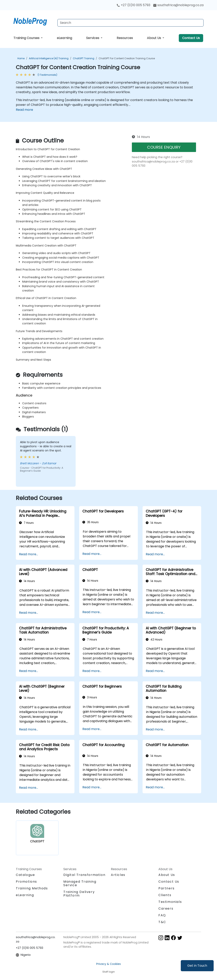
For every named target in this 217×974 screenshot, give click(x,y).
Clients (164, 895)
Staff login (108, 971)
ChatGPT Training (83, 58)
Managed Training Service (79, 883)
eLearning (64, 38)
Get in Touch (197, 965)
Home (21, 58)
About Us (154, 38)
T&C (162, 922)
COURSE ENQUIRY (164, 147)
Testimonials (170, 901)
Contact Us (191, 38)
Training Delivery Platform (79, 894)
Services (93, 38)
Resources (125, 38)
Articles (118, 875)
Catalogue (25, 875)
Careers (165, 908)
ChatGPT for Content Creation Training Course (127, 58)
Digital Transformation (84, 875)
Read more (24, 109)
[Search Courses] (130, 23)
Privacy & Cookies (108, 964)
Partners (166, 888)
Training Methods (32, 888)
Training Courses (26, 38)
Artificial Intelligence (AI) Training (49, 58)
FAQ (162, 915)
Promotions (26, 881)
